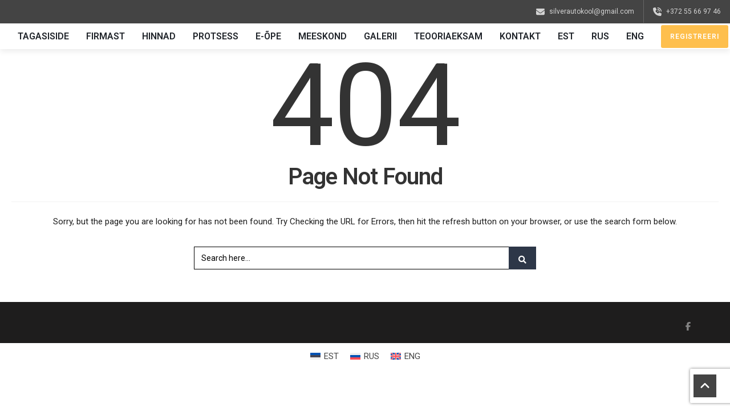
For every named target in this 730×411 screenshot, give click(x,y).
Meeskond (322, 36)
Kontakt (520, 36)
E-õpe (268, 36)
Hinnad (159, 36)
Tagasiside (43, 36)
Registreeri (694, 37)
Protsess (215, 36)
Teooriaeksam (448, 36)
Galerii (380, 36)
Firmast (105, 36)
